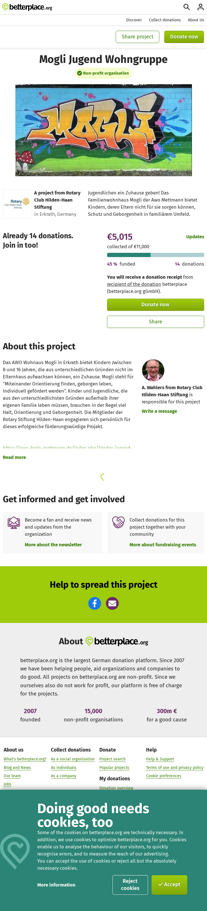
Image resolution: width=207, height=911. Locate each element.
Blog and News (17, 768)
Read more (14, 457)
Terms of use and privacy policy (175, 768)
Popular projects (114, 768)
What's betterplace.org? (25, 759)
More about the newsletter (53, 544)
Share (155, 322)
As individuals (63, 768)
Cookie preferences (163, 776)
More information (56, 885)
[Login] (200, 7)
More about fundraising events (163, 544)
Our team (12, 776)
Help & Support (160, 759)
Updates (195, 236)
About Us (196, 20)
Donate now (184, 37)
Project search (112, 759)
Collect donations (165, 20)
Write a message (159, 411)
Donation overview (116, 788)
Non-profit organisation (106, 73)
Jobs (7, 784)
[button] (94, 603)
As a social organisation (73, 759)
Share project (137, 37)
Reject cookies (130, 885)
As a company (63, 776)
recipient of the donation (134, 284)
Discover (134, 20)
